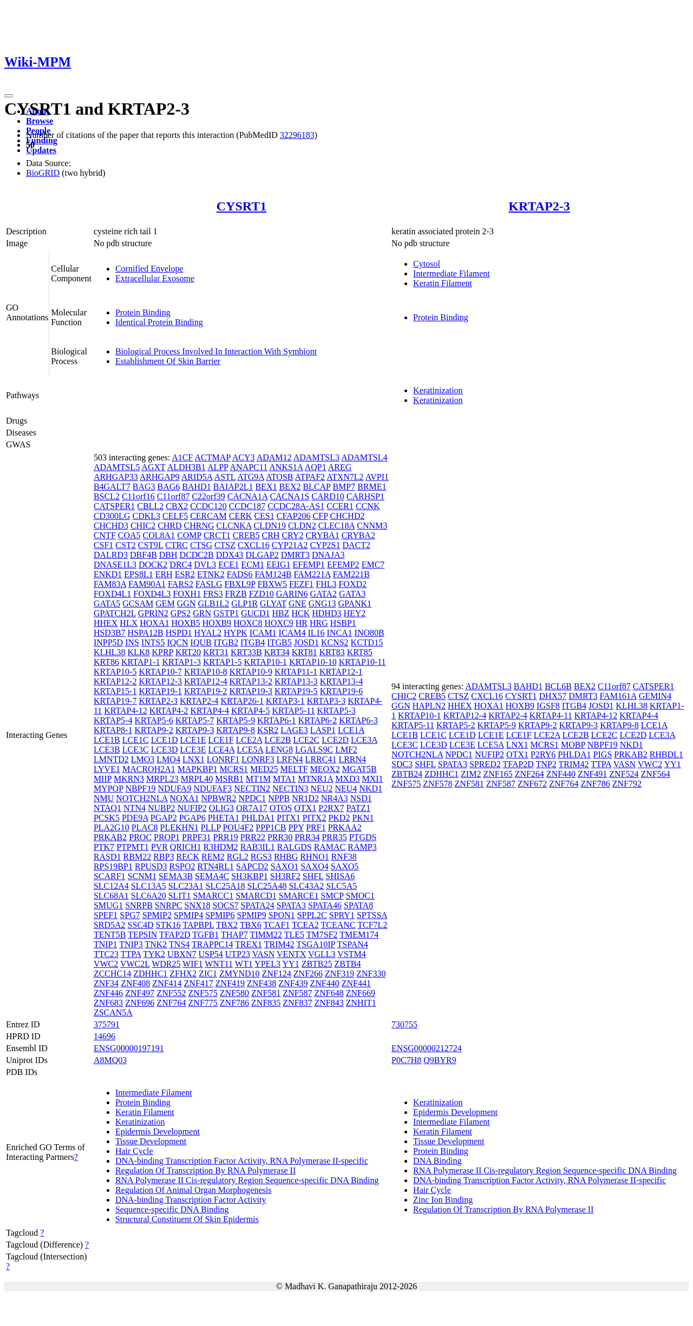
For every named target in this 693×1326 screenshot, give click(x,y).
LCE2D (335, 739)
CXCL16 (254, 545)
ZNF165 (497, 774)
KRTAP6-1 (276, 720)
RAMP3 (362, 847)
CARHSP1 (365, 496)
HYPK (235, 632)
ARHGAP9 (160, 476)
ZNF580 (234, 993)
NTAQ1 (107, 808)
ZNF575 (203, 993)
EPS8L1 (138, 574)
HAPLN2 (429, 705)
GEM (165, 603)
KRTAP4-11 (550, 715)
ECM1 (252, 564)
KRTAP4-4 (209, 710)
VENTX (291, 954)
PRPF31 (196, 837)
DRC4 (180, 564)
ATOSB (279, 476)
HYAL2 (208, 632)
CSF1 (103, 545)
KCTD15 (367, 642)
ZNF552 (171, 993)
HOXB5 (185, 623)
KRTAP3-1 (285, 700)
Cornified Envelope (149, 268)
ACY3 (243, 457)
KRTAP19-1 (160, 691)
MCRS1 (234, 769)
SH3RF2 (285, 876)
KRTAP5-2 (455, 725)
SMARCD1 (256, 895)
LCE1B (107, 739)
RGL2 (238, 856)
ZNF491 (592, 774)
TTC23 (106, 954)
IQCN (177, 642)
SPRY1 (342, 915)
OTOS (281, 808)
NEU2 (322, 788)
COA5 (129, 535)
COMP (189, 535)
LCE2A (249, 739)
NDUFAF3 (212, 788)
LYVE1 (107, 769)
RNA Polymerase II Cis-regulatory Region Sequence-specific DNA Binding (247, 1180)
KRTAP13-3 (296, 681)
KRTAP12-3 (160, 681)
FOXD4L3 (152, 593)
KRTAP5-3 (336, 710)
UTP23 (237, 954)
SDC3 (402, 764)
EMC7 (373, 564)
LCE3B (107, 749)
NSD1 (361, 798)
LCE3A (364, 739)
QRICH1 (185, 847)
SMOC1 (360, 895)
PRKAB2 (110, 837)
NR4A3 (334, 798)
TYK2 (154, 954)
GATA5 (107, 603)
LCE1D (164, 739)
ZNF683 (108, 1002)
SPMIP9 (251, 915)
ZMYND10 (239, 973)
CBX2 (177, 506)
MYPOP (108, 788)
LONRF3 (257, 759)
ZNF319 (339, 973)
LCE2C (306, 739)
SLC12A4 (111, 885)
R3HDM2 (221, 847)
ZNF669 (360, 993)
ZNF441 (356, 983)
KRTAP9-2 (153, 730)
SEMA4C (212, 876)
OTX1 (305, 808)
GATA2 (323, 593)
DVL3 (205, 564)
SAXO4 (314, 866)
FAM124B (272, 574)
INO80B (369, 632)
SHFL (313, 876)
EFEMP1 (308, 564)
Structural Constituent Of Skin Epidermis (187, 1219)
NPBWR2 (219, 798)
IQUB (201, 642)
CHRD (169, 525)
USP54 (210, 954)
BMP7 (343, 486)
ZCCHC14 (112, 973)
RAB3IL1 (257, 847)
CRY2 (292, 535)
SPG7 (130, 915)
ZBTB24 (406, 774)
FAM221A (312, 574)
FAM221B (351, 574)
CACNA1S (289, 496)
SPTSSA (372, 915)
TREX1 (248, 944)
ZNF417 (198, 983)
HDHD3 (326, 613)
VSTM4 (351, 954)
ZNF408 (135, 983)
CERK (240, 515)
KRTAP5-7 (194, 720)
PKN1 (363, 817)
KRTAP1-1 (140, 662)
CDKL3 (146, 515)
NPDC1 (252, 798)
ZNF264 (529, 774)
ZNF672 (532, 783)
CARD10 (327, 496)
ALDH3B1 (186, 467)
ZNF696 (139, 1002)
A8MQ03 (110, 1060)
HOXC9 (278, 623)
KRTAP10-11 (362, 662)
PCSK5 (107, 817)
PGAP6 (192, 817)
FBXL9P (239, 584)
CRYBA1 (322, 535)
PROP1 (167, 837)
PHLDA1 (257, 817)
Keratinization (438, 390)
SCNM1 (142, 876)
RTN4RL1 (216, 866)
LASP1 (323, 730)
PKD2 (339, 817)
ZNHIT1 (361, 1002)
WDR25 (166, 963)
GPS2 (181, 613)
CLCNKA (234, 525)
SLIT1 (179, 895)
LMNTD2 (111, 759)
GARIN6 (292, 593)
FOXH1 (187, 593)
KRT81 (304, 652)
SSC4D (141, 924)
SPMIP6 (219, 915)
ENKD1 (108, 574)
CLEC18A (336, 525)
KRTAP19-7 (115, 700)
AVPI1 (377, 476)
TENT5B (110, 934)
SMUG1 (108, 905)
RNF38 (344, 856)
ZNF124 (276, 973)
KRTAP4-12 (125, 710)
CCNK (368, 506)
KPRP (162, 652)
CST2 (125, 545)
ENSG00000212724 (426, 1048)
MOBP (573, 744)
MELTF (294, 769)
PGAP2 (164, 817)
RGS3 (261, 856)
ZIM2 (471, 774)
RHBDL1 (666, 754)
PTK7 (104, 847)
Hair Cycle (134, 1151)
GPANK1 (354, 603)
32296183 (297, 135)
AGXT (153, 467)
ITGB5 (279, 642)
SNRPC (168, 905)
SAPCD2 (252, 866)
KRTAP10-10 (313, 662)
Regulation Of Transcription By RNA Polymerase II (205, 1170)
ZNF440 (324, 983)
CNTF (105, 535)
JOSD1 (306, 642)
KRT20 (188, 652)
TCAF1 (276, 924)
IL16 (316, 632)
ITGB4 (252, 642)
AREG (340, 467)
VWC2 (106, 963)
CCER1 (340, 506)
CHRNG (199, 525)
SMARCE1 (299, 895)
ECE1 (228, 564)
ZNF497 (139, 993)
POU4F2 (238, 827)
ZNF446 (108, 993)
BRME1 (371, 486)
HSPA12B (146, 632)
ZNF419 (230, 983)
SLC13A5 (148, 885)
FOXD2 (352, 584)
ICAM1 (263, 632)
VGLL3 (322, 954)
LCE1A (351, 730)
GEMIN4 (655, 696)
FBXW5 (272, 584)
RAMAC (330, 847)
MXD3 (347, 778)
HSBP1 (343, 623)
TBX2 (227, 924)
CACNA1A (247, 496)
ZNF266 (308, 973)
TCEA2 (305, 924)
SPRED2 (485, 764)
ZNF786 (234, 1002)
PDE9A (135, 817)
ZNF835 (265, 1002)
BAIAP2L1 (233, 486)
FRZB (236, 593)
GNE (297, 603)
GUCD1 (255, 613)
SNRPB (139, 905)
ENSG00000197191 (129, 1048)
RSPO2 (182, 866)
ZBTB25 (317, 963)
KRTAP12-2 (115, 681)
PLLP (211, 827)
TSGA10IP (315, 944)
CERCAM (208, 515)
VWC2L (135, 963)
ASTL (225, 476)
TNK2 (156, 944)
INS (132, 642)
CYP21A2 (290, 545)
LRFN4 (290, 759)
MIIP (103, 778)
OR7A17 (251, 808)
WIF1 (192, 963)
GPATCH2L (115, 613)
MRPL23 (162, 778)
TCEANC (338, 924)
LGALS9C (314, 749)
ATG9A (250, 476)
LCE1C (135, 739)
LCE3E (193, 749)
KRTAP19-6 (341, 691)
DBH (168, 554)
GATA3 (352, 593)
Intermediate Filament (451, 273)
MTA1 (284, 778)
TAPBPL (198, 924)
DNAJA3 (328, 554)
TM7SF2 (322, 934)
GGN (186, 603)
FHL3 (326, 584)
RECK (187, 856)
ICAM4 (292, 632)
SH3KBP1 (249, 876)
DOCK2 (153, 564)
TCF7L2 (372, 924)
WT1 (244, 963)
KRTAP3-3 (326, 700)
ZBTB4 (348, 963)
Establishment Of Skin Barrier (167, 361)
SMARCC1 (213, 895)
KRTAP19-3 (251, 691)
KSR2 (267, 730)
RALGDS (294, 847)
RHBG (286, 856)
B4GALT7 (112, 486)
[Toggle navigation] (8, 95)
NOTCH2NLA (141, 798)
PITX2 (314, 817)
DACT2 (356, 545)
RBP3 (163, 856)
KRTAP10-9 (251, 671)
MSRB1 (229, 778)
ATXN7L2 (344, 476)
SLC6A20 (148, 895)
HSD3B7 (110, 632)
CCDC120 (208, 506)
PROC (140, 837)
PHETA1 (223, 817)
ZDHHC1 (150, 973)
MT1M (258, 778)
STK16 (168, 924)
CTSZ (225, 545)
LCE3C (135, 749)
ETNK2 (211, 574)
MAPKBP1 (198, 769)
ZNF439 (293, 983)
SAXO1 (285, 866)
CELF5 (175, 515)
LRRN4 (352, 759)
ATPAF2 (310, 476)
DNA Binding (437, 1160)
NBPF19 (140, 788)
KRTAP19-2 (205, 691)
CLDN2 (302, 525)
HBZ (280, 613)
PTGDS (363, 837)
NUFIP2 (192, 808)
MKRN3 (129, 778)
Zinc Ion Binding (443, 1199)
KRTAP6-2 (317, 720)
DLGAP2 (261, 554)
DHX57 (553, 696)
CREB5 (246, 535)
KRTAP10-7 (160, 671)
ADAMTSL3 (316, 457)
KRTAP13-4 (341, 681)
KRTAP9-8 (236, 730)
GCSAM (137, 603)
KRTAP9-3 (194, 730)
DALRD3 (111, 554)
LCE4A (221, 749)
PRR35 (334, 837)
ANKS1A (286, 467)
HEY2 (354, 613)
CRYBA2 (358, 535)
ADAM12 (274, 457)
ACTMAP (213, 457)
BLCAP (316, 486)
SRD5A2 (110, 924)
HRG (319, 623)
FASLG (209, 584)
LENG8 (279, 749)
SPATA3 (291, 905)
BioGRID (43, 172)
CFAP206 (294, 515)
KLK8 (139, 652)
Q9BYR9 (439, 1060)
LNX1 (193, 759)
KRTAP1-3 (181, 662)
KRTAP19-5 (296, 691)
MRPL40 (197, 778)
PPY (296, 827)
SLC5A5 (341, 885)
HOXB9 (216, 623)
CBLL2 (150, 506)
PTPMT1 (132, 847)
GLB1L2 (213, 603)
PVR (159, 847)
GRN (202, 613)
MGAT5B (359, 769)
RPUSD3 (151, 866)
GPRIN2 (153, 613)
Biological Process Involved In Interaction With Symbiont (216, 351)
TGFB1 (205, 934)
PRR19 (225, 837)
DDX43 (230, 554)
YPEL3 (267, 963)
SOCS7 (226, 905)
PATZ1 (358, 808)
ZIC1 (208, 973)
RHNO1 (314, 856)
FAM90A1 (147, 584)
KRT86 (106, 662)
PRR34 (307, 837)
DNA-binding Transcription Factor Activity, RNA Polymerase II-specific (241, 1160)
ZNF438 (261, 983)
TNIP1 (105, 944)
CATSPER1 (114, 506)
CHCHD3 (111, 525)
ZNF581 (265, 993)
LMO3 (143, 759)
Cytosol (426, 263)
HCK (300, 613)
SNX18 (198, 905)
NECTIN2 (252, 788)
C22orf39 (208, 496)
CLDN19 (270, 525)
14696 (104, 1036)
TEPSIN (142, 934)
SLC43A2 (306, 885)
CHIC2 (142, 525)
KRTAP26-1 (242, 700)
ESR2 (185, 574)
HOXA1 (154, 623)
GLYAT (273, 603)
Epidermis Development (157, 1131)
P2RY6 (543, 754)
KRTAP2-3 (539, 206)
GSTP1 (226, 613)
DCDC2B (197, 554)
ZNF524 (623, 774)
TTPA (131, 954)
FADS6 (240, 574)
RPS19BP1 (113, 866)
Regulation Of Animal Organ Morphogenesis (193, 1190)
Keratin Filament (442, 283)
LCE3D (164, 749)
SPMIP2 (157, 915)
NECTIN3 (290, 788)
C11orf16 (138, 496)
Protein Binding (143, 312)
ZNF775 (203, 1002)
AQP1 (315, 467)
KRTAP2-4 (199, 700)
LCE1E (193, 739)
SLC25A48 (267, 885)
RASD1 (107, 856)
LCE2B (277, 739)
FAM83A (110, 584)
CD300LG (112, 515)
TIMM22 (266, 934)
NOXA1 (184, 798)
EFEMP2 (343, 564)
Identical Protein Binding (159, 322)
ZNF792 (627, 783)
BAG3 (144, 486)
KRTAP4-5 (250, 710)
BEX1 (266, 486)
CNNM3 (372, 525)
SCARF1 (110, 876)
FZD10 (261, 593)
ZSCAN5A (113, 1012)
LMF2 (346, 749)
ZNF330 (370, 973)
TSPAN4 (352, 944)
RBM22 (137, 856)
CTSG (201, 545)
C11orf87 (173, 496)
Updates (41, 150)
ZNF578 (437, 783)
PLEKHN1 (179, 827)
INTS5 (153, 642)
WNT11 (219, 963)
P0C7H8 (406, 1060)
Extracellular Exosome (154, 278)
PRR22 (252, 837)
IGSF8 (548, 705)
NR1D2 (305, 798)
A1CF (182, 457)
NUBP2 (161, 808)
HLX (129, 623)
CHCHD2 (347, 515)
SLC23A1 (186, 885)
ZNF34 (106, 983)
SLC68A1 (111, 895)
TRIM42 (279, 944)
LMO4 (168, 759)
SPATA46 (325, 905)
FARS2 (180, 584)
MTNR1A (315, 778)
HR (302, 623)
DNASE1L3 (115, 564)
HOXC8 (247, 623)
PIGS (602, 754)
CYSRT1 (242, 206)
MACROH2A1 (148, 769)
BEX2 (289, 486)
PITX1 (288, 817)
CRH (271, 535)
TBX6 (250, 924)
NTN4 (134, 808)
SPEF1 (105, 915)
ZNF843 (329, 1002)
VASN (263, 954)
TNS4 (179, 944)
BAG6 (169, 486)
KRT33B (246, 652)
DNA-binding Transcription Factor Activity (190, 1199)
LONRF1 (223, 759)
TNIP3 (131, 944)
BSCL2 (107, 496)
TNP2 (546, 764)
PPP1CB (271, 827)
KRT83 (332, 652)
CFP (320, 515)
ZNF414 (166, 983)
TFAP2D (175, 934)
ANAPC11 (249, 467)
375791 (107, 1024)
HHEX (105, 623)
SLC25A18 (225, 885)
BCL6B (558, 686)
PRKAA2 (345, 827)
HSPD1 (179, 632)
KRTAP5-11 (293, 710)
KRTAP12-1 (341, 671)
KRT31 (215, 652)
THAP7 (234, 934)
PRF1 (315, 827)
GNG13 (322, 603)
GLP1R (244, 603)
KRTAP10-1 (265, 662)
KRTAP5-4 (113, 720)
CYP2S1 (325, 545)
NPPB (279, 798)
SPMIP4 (188, 915)
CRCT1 (217, 535)
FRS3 (213, 593)
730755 (404, 1024)
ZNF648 (329, 993)
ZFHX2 (183, 973)
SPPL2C (312, 915)
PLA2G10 (111, 827)
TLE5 (294, 934)
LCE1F (220, 739)
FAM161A (617, 696)
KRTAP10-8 (205, 671)
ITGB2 (226, 642)
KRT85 (359, 652)
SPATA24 (257, 905)
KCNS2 (335, 642)
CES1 (264, 515)
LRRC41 (321, 759)
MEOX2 (325, 769)
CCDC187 (247, 506)
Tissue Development (150, 1141)
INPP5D (108, 642)
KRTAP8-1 (113, 730)
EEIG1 (278, 564)
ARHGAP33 (116, 476)
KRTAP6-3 (358, 720)
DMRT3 (295, 554)
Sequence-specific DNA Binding (172, 1209)
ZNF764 (171, 1002)
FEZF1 (301, 584)
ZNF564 (655, 774)
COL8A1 (159, 535)
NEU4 (346, 788)
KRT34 (277, 652)
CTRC (176, 545)
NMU (104, 798)
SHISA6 (340, 876)
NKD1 (370, 788)
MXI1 (372, 778)
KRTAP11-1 (295, 671)
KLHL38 (110, 652)
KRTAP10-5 (115, 671)
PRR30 (279, 837)
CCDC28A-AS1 (295, 506)
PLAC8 (145, 827)
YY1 (291, 963)
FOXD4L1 (112, 593)
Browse (39, 121)
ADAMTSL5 (117, 467)
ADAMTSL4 (364, 457)
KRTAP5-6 (153, 720)
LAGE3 (294, 730)
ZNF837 (297, 1002)
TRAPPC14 (212, 944)
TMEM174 (358, 934)
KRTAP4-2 (168, 710)
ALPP (217, 467)
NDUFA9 (174, 788)
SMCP (332, 895)
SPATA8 (358, 905)
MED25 (264, 769)
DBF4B (143, 554)
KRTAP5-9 (236, 720)
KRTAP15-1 (115, 691)
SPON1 (282, 915)
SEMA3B (176, 876)
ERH (164, 574)
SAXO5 (345, 866)
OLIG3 (221, 808)
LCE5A (250, 749)
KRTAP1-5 (222, 662)
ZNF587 (297, 993)
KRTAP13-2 (251, 681)
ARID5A (197, 476)
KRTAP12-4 (205, 681)
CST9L (151, 545)
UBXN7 (181, 954)
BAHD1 (196, 486)
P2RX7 (331, 808)
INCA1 (339, 632)
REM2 (213, 856)
